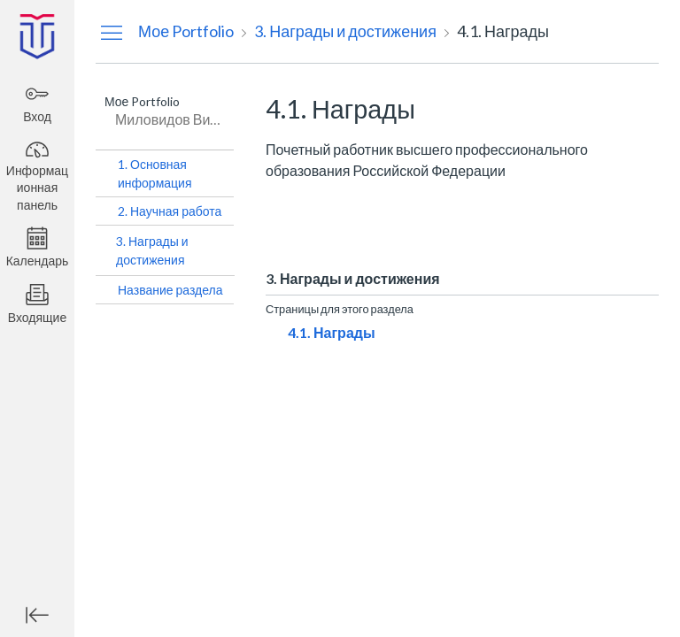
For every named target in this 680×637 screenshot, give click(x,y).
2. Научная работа (169, 211)
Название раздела (170, 289)
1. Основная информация (154, 173)
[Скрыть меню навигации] (112, 32)
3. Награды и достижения (152, 250)
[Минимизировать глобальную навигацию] (37, 615)
